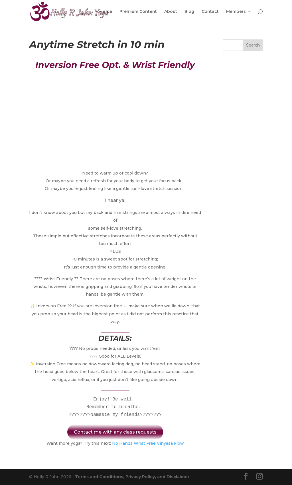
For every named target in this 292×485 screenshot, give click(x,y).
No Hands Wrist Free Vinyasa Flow (148, 443)
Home (106, 11)
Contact (210, 11)
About (170, 11)
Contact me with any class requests (115, 432)
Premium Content (138, 11)
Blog (189, 11)
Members (236, 11)
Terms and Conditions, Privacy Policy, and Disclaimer (132, 476)
